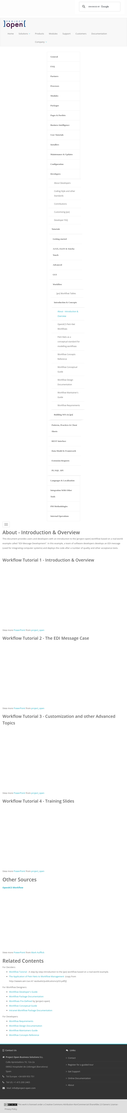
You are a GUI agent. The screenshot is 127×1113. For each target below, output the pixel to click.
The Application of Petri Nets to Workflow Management (37, 976)
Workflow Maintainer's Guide (68, 395)
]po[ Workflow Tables (66, 293)
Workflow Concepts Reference (66, 356)
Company (40, 41)
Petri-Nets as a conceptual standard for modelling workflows (69, 342)
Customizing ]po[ (62, 212)
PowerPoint (19, 630)
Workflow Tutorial (18, 971)
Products (39, 33)
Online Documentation (79, 1078)
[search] (99, 7)
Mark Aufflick (37, 952)
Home (11, 33)
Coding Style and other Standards (64, 193)
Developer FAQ (61, 220)
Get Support (74, 1071)
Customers (81, 33)
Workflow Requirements (69, 405)
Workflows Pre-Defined (20, 1001)
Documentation (99, 33)
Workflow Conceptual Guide (67, 369)
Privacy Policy (11, 1109)
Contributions (60, 203)
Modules (53, 33)
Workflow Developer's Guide (23, 991)
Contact (72, 1057)
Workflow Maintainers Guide (23, 1030)
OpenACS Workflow (12, 887)
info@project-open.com (23, 1088)
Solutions (23, 33)
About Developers (62, 183)
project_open (37, 630)
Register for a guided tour (81, 1064)
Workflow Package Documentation (26, 996)
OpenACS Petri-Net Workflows (66, 326)
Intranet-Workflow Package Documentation (30, 1010)
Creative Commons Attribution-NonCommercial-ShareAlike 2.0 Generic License (81, 1104)
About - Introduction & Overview (68, 314)
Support (67, 33)
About (71, 1085)
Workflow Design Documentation (65, 382)
